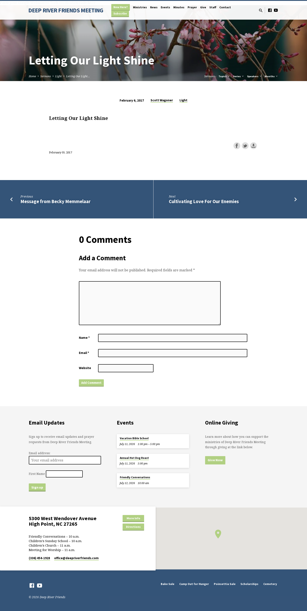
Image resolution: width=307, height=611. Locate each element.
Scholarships (249, 584)
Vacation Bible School (134, 438)
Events (165, 7)
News (154, 7)
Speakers (254, 76)
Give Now (215, 460)
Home (32, 76)
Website (85, 368)
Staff (212, 7)
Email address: (39, 453)
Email (84, 353)
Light (58, 76)
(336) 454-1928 (39, 558)
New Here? (120, 7)
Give (203, 7)
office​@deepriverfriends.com (76, 558)
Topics (224, 76)
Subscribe (120, 13)
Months (271, 76)
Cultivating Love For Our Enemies (204, 201)
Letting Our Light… (78, 76)
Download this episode (253, 145)
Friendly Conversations (135, 477)
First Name (37, 474)
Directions (133, 527)
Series (238, 76)
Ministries (140, 7)
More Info (133, 518)
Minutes (178, 7)
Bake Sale (167, 584)
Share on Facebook (236, 145)
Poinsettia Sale (225, 584)
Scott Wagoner (162, 100)
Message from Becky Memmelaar (55, 201)
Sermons (45, 76)
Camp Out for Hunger (194, 584)
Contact (225, 7)
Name (84, 338)
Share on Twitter (245, 145)
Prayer (192, 7)
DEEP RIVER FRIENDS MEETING (65, 10)
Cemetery (270, 584)
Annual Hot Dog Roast (134, 458)
